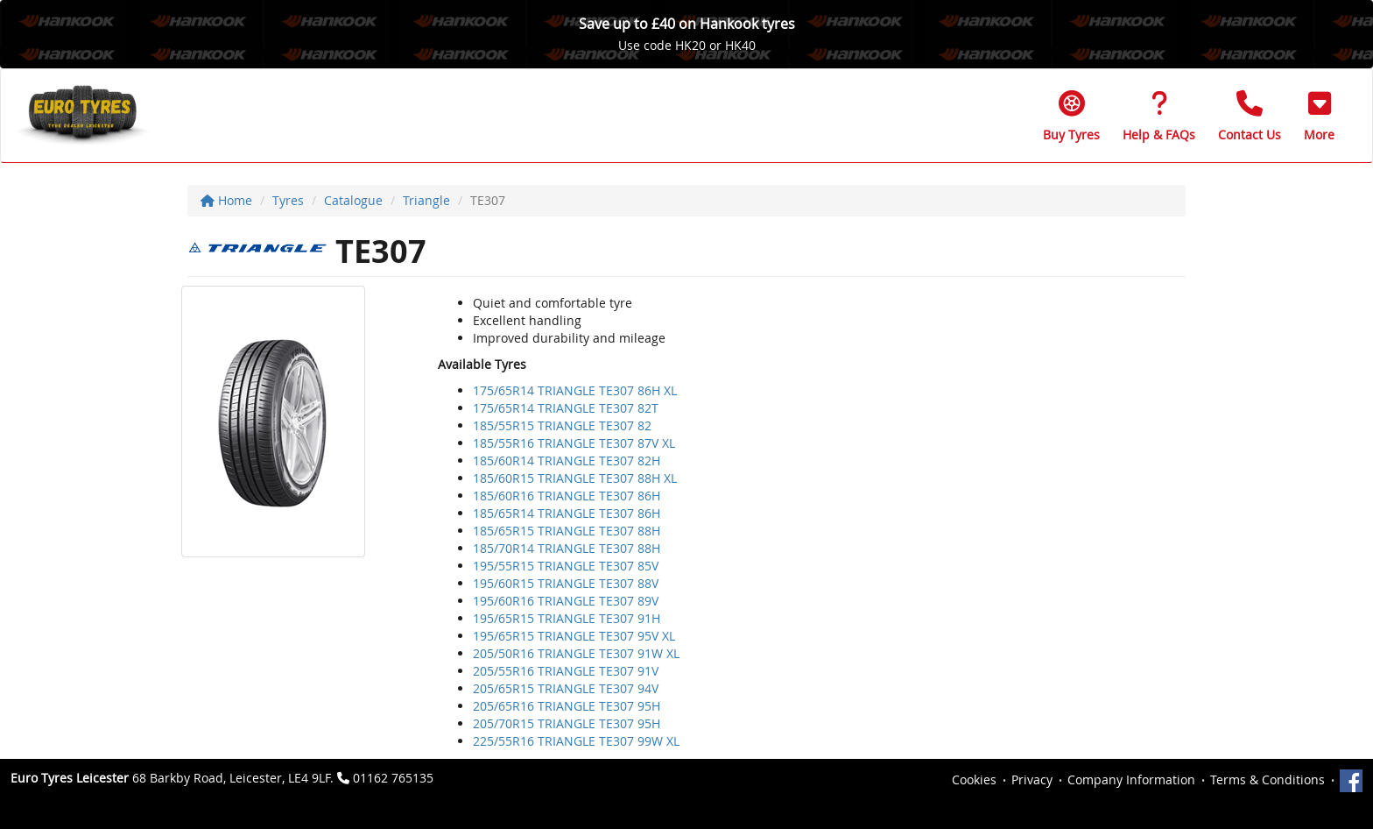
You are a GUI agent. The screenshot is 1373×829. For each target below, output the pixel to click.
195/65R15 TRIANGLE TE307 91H (566, 618)
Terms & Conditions (1267, 779)
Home (226, 200)
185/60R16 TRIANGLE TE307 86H (566, 495)
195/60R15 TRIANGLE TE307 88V (565, 583)
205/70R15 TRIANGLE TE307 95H (566, 723)
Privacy (1032, 779)
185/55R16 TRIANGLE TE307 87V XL (574, 443)
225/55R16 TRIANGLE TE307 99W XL (576, 741)
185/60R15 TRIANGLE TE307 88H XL (575, 478)
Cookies (974, 779)
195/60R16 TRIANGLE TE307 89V (565, 600)
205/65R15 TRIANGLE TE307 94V (565, 688)
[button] (1319, 115)
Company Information (1131, 779)
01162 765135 (393, 777)
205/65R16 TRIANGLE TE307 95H (566, 706)
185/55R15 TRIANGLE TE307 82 (562, 425)
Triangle (426, 200)
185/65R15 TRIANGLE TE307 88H (566, 530)
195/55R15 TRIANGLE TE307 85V (565, 565)
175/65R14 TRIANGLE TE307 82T (565, 408)
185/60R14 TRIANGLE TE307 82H (566, 460)
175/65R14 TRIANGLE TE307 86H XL (575, 390)
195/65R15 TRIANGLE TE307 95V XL (574, 635)
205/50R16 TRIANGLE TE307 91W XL (576, 653)
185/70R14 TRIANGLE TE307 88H (566, 548)
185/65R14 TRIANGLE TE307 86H (566, 513)
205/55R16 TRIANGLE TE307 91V (565, 670)
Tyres (288, 200)
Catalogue (353, 200)
